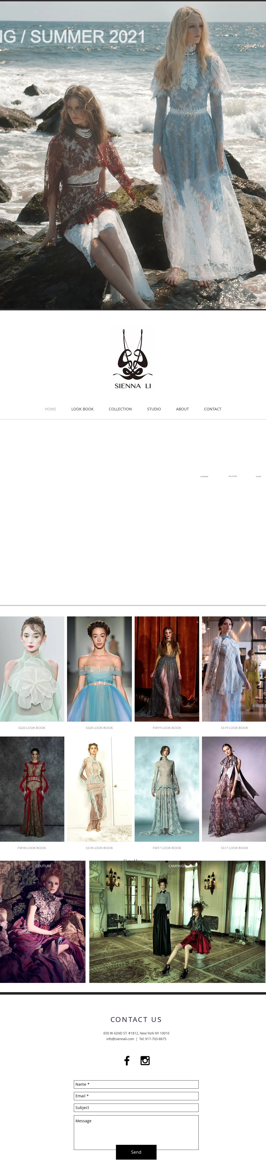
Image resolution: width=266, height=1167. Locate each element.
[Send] (136, 1152)
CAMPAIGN (177, 865)
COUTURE (43, 865)
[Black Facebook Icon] (127, 1060)
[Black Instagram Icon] (145, 1060)
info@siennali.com (120, 1039)
